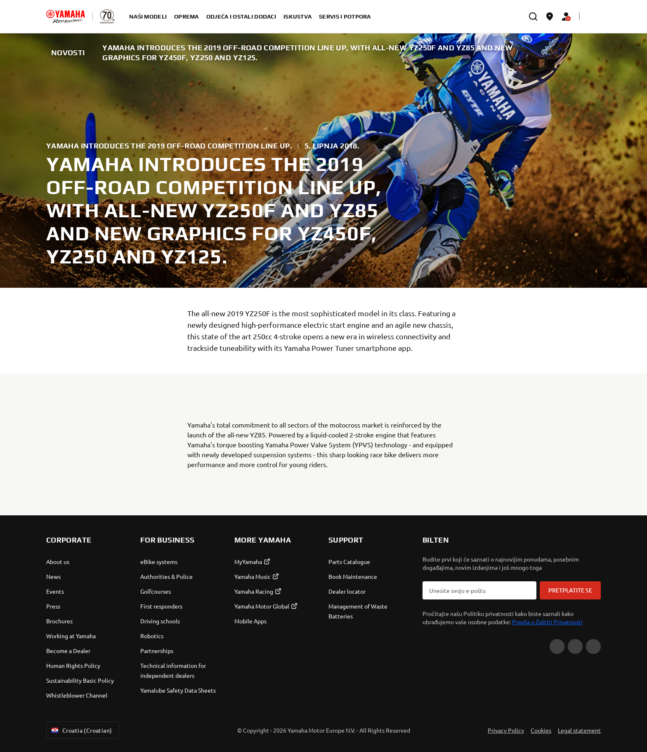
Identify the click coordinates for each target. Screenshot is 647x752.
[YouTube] (557, 646)
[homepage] (65, 16)
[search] (533, 16)
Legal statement (579, 730)
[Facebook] (575, 646)
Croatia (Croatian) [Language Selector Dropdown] (81, 730)
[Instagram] (593, 646)
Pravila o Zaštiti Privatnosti (547, 621)
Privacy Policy (506, 730)
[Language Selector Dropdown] (592, 16)
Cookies (541, 730)
